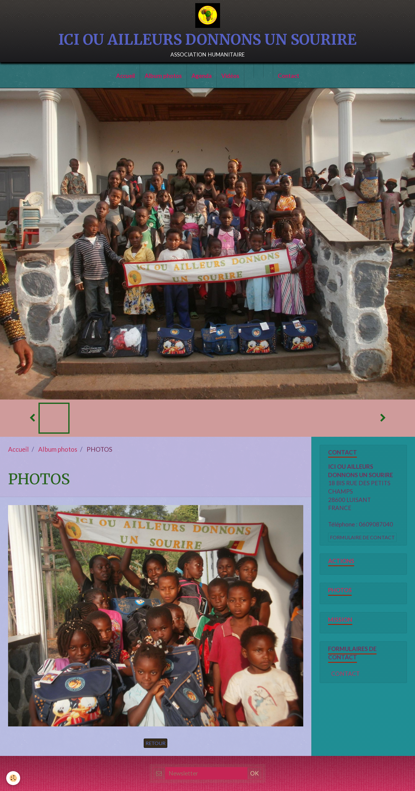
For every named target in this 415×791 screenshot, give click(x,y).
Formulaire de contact (362, 537)
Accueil (125, 75)
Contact (288, 75)
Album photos (163, 75)
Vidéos (230, 75)
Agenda (202, 75)
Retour (155, 743)
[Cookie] (13, 778)
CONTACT (345, 673)
